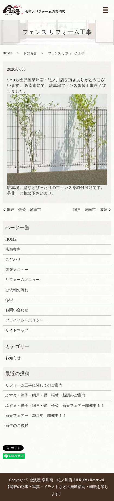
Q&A (9, 300)
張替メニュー (16, 270)
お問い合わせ (16, 310)
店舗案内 (13, 249)
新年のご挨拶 (16, 426)
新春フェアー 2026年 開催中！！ (35, 416)
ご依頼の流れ (16, 290)
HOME (7, 53)
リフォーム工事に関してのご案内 (33, 385)
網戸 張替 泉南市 (24, 210)
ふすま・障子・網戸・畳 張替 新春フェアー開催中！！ (54, 406)
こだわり (13, 259)
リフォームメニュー (22, 280)
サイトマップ (16, 330)
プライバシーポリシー (24, 320)
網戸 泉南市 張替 (90, 210)
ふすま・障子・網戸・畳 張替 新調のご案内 (45, 395)
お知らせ (30, 53)
